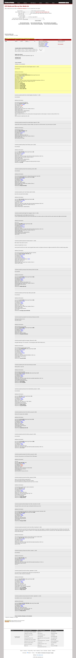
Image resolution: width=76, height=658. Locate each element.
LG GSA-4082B (21, 177)
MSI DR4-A (21, 488)
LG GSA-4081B (21, 276)
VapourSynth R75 (40, 636)
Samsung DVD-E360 (54, 638)
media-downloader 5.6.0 (41, 634)
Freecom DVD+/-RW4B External (24, 75)
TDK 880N (21, 223)
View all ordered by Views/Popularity (51, 24)
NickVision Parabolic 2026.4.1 (28, 642)
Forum (18, 2)
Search (21, 650)
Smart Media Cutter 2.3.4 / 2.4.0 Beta (30, 639)
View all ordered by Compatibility (37, 24)
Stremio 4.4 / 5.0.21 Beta (28, 644)
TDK (6, 41)
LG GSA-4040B (21, 327)
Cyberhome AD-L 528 (25, 116)
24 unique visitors (17, 636)
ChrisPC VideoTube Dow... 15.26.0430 (43, 640)
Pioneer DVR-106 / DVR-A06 (24, 253)
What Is (47, 2)
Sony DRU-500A (22, 579)
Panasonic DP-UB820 (54, 645)
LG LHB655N (53, 634)
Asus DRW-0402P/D (22, 348)
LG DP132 (52, 644)
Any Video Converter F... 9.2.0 (42, 643)
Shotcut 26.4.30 (40, 633)
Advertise (38, 650)
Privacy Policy (30, 650)
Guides (40, 2)
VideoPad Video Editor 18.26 (28, 638)
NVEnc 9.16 (26, 645)
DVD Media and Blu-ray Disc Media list (17, 6)
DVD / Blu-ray (33, 2)
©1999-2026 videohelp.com (38, 657)
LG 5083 (22, 138)
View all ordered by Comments (24, 24)
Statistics (49, 650)
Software (25, 2)
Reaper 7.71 (39, 631)
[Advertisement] (38, 29)
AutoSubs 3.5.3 (40, 642)
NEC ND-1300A (21, 462)
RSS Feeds (45, 650)
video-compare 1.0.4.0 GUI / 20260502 (30, 631)
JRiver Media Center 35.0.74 (28, 634)
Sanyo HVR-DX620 (53, 642)
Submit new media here (22, 8)
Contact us (25, 650)
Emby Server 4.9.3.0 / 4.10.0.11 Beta (29, 641)
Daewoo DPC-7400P (54, 633)
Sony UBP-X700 (53, 631)
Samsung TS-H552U (22, 103)
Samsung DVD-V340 (54, 636)
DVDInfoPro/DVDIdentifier (28, 48)
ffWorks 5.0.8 (40, 645)
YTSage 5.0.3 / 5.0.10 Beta (28, 633)
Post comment (60, 44)
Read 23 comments (61, 41)
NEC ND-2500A (21, 151)
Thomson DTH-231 (24, 470)
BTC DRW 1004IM (22, 512)
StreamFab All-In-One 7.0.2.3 (42, 646)
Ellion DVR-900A (22, 130)
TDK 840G (21, 396)
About (53, 2)
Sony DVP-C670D (53, 639)
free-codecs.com (40, 655)
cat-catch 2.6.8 (26, 636)
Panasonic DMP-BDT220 (54, 641)
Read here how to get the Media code (42, 12)
